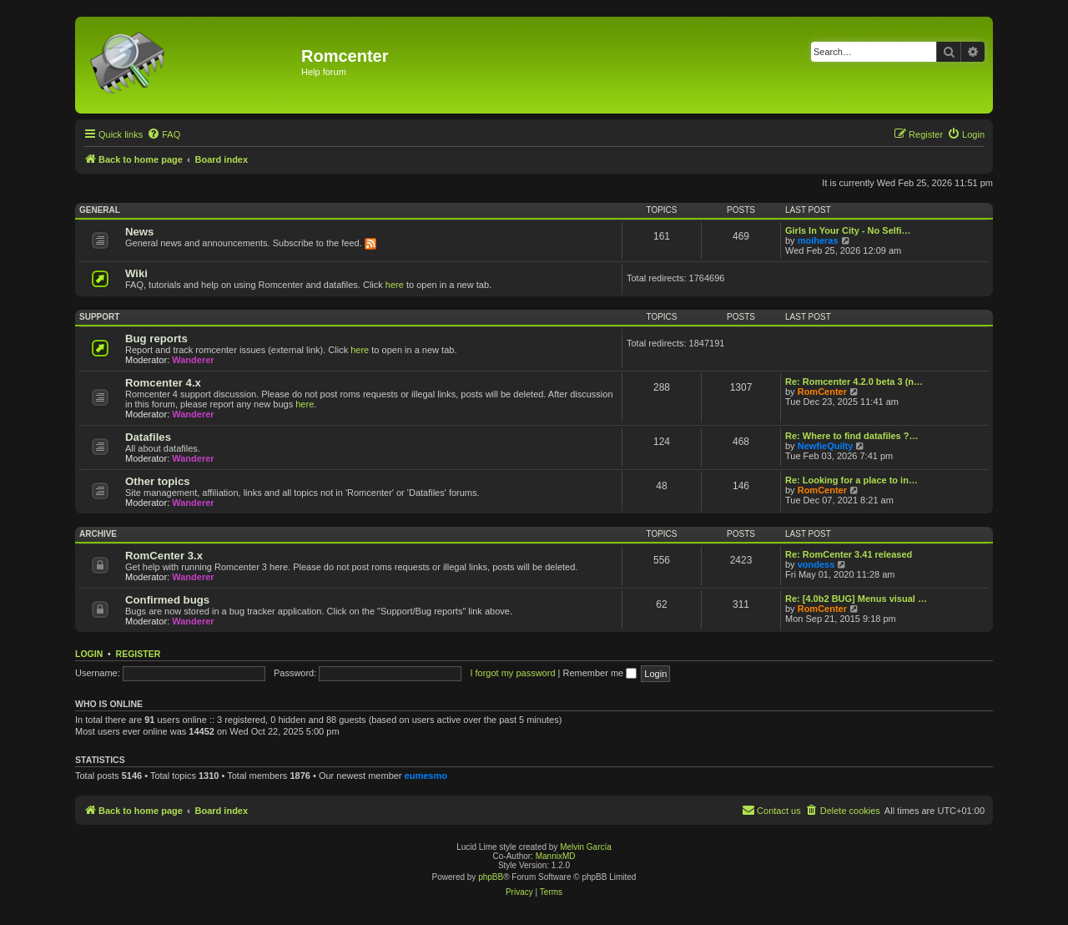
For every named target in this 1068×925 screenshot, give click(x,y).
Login (89, 654)
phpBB (490, 877)
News (139, 231)
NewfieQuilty (826, 446)
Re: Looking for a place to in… (851, 480)
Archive (98, 533)
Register (138, 654)
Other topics (157, 481)
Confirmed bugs (167, 600)
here (394, 285)
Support (99, 316)
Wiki (136, 273)
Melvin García (586, 847)
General (99, 210)
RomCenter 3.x (164, 555)
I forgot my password (512, 673)
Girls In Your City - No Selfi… (848, 230)
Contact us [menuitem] (771, 810)
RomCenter (822, 392)
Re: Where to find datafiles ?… (852, 436)
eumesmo (426, 776)
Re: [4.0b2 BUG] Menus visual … (856, 599)
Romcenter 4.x (163, 383)
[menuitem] (163, 134)
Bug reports (156, 338)
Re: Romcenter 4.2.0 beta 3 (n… (854, 382)
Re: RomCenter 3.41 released (848, 554)
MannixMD (556, 856)
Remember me (599, 673)
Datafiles (148, 437)
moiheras (818, 240)
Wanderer (193, 360)
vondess (816, 564)
